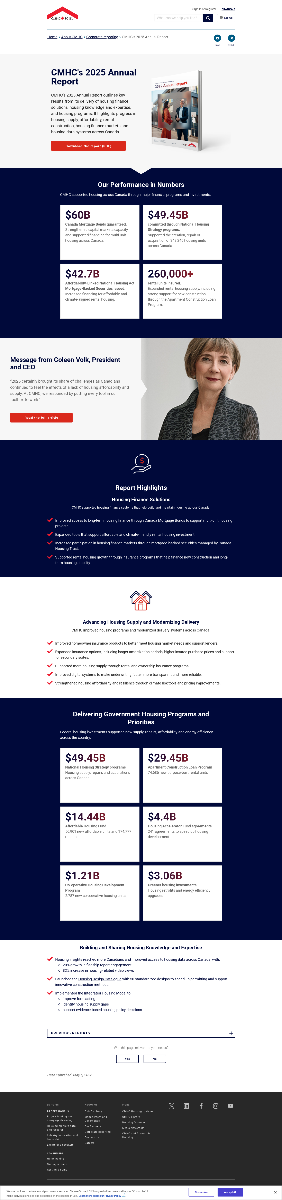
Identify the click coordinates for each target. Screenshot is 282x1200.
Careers (89, 1143)
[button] (208, 18)
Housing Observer (133, 1122)
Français (228, 9)
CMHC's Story (93, 1111)
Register (210, 9)
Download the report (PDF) (88, 146)
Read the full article (41, 417)
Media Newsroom (133, 1128)
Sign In (197, 9)
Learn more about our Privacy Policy (102, 1195)
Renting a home (57, 1169)
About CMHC (72, 37)
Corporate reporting (102, 37)
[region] (141, 1192)
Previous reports (70, 1033)
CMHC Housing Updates (137, 1111)
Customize (201, 1192)
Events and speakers (60, 1144)
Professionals (58, 1111)
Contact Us (92, 1137)
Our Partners (93, 1126)
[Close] (275, 1192)
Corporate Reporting (98, 1131)
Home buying (55, 1158)
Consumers (55, 1153)
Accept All (230, 1192)
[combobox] (178, 18)
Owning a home (57, 1164)
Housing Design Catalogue (99, 979)
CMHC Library (131, 1117)
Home (52, 37)
